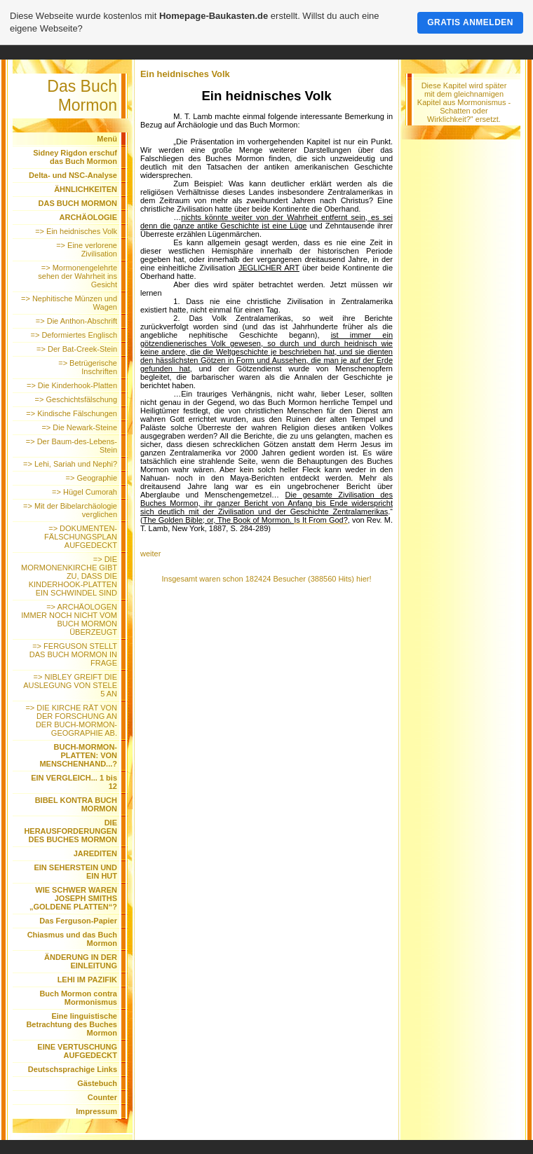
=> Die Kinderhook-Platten (72, 385)
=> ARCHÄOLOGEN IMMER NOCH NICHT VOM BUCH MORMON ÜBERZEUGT (69, 619)
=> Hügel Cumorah (84, 492)
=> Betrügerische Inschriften (87, 367)
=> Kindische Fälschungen (71, 413)
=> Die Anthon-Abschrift (76, 321)
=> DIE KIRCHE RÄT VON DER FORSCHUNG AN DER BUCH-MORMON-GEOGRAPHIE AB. (71, 720)
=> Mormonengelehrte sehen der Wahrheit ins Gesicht (77, 276)
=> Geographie (91, 478)
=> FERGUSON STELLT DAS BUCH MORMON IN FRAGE (73, 654)
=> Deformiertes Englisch (74, 335)
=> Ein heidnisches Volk (76, 231)
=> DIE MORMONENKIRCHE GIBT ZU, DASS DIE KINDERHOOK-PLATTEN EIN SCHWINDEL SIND (69, 576)
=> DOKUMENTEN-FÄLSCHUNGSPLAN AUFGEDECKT (80, 536)
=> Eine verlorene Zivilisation (86, 249)
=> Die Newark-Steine (79, 427)
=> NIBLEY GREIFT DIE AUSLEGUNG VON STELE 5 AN (70, 685)
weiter (150, 553)
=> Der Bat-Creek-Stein (76, 349)
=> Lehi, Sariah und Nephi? (70, 464)
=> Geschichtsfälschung (76, 399)
